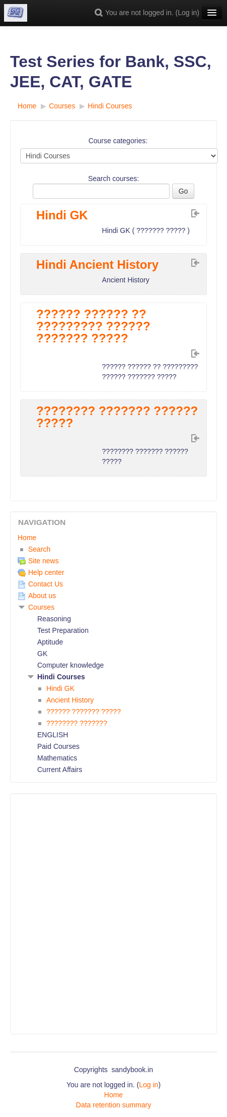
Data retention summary (113, 1105)
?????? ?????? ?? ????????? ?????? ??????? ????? (93, 326)
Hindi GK (62, 215)
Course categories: (118, 141)
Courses (41, 607)
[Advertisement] (113, 913)
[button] (100, 13)
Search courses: (113, 178)
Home (27, 538)
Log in (187, 13)
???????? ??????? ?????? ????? (117, 417)
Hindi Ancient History (97, 265)
